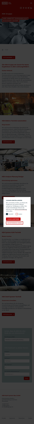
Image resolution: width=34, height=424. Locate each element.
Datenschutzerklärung (21, 209)
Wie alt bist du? (8, 364)
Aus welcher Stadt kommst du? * (12, 371)
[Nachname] (17, 361)
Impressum (12, 418)
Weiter (26, 378)
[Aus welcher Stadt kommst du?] (17, 374)
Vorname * (7, 351)
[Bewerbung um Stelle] (17, 339)
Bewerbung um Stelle (9, 337)
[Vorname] (17, 354)
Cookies (30, 418)
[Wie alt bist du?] (17, 367)
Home (6, 49)
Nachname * (7, 358)
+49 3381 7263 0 (5, 404)
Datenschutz (21, 418)
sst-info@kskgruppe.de (7, 407)
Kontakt (4, 418)
